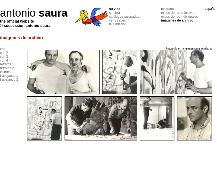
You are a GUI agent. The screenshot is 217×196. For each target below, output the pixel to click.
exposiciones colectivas (178, 13)
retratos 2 (7, 68)
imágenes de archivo (177, 20)
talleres (5, 72)
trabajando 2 (9, 79)
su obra (114, 13)
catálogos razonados (124, 17)
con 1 (4, 49)
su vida (114, 9)
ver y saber (117, 20)
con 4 (4, 60)
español (210, 9)
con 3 (4, 57)
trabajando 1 (9, 76)
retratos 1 (7, 64)
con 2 (4, 53)
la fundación (118, 24)
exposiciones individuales (179, 17)
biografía (167, 9)
